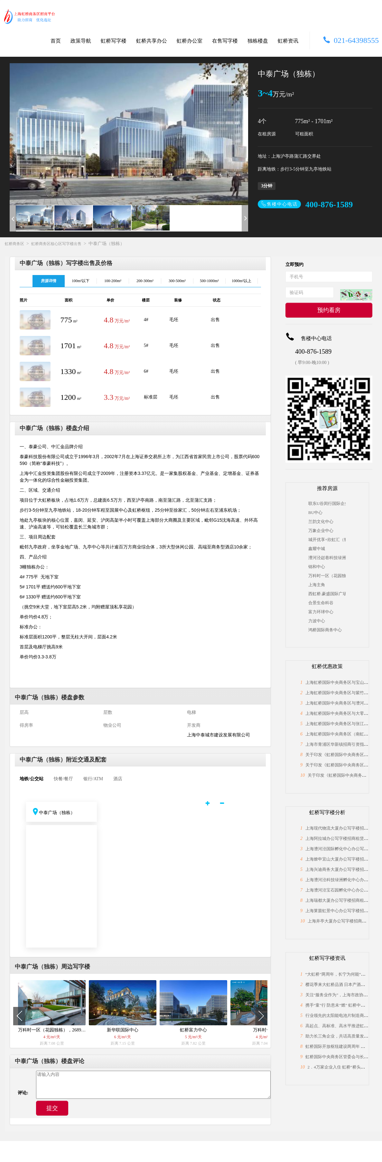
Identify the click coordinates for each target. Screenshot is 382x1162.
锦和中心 (316, 566)
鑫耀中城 (316, 548)
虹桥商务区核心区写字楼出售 (56, 243)
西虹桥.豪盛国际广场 (327, 593)
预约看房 (328, 310)
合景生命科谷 (320, 602)
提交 (52, 1108)
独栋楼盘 (257, 41)
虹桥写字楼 (113, 41)
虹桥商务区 (14, 243)
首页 (56, 41)
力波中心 (316, 620)
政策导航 (80, 41)
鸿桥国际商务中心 (325, 629)
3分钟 (266, 185)
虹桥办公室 (189, 41)
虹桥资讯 (288, 41)
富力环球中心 (320, 611)
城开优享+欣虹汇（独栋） (327, 539)
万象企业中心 (320, 530)
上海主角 (316, 584)
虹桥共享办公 (151, 41)
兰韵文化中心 (320, 521)
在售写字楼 (225, 41)
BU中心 (315, 512)
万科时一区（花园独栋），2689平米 (327, 575)
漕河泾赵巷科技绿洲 (327, 557)
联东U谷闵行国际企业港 (327, 503)
